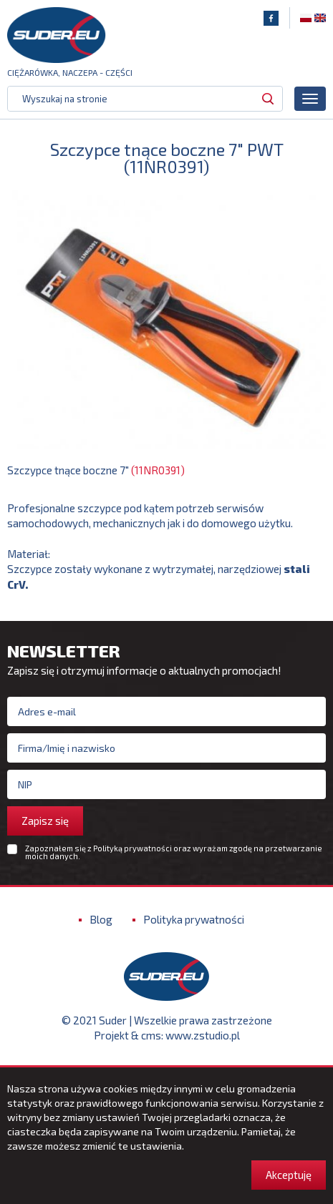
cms (151, 1035)
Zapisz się (45, 820)
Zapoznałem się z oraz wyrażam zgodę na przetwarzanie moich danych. (173, 852)
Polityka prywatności (193, 919)
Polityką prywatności (132, 848)
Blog (101, 919)
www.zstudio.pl (202, 1035)
